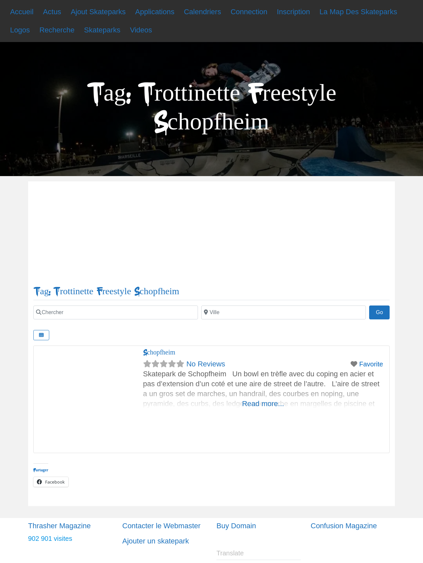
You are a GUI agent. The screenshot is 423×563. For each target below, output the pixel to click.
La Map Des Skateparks (358, 12)
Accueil (21, 12)
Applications (154, 12)
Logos (20, 30)
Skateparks (102, 30)
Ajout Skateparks (98, 12)
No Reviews (205, 364)
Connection (249, 12)
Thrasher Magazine (59, 526)
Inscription (293, 12)
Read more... (263, 403)
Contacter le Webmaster (161, 526)
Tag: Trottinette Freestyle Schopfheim (106, 291)
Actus (52, 12)
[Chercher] (115, 312)
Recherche (56, 30)
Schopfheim (159, 352)
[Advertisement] (211, 236)
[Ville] (283, 312)
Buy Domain (236, 526)
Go (383, 311)
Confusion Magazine (344, 526)
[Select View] (41, 335)
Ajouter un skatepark (155, 541)
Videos (141, 30)
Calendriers (202, 12)
